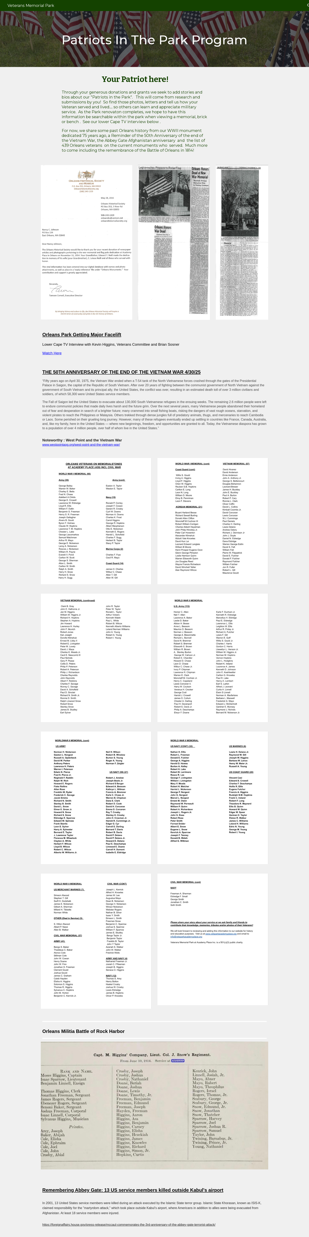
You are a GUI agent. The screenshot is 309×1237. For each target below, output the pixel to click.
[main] (154, 39)
